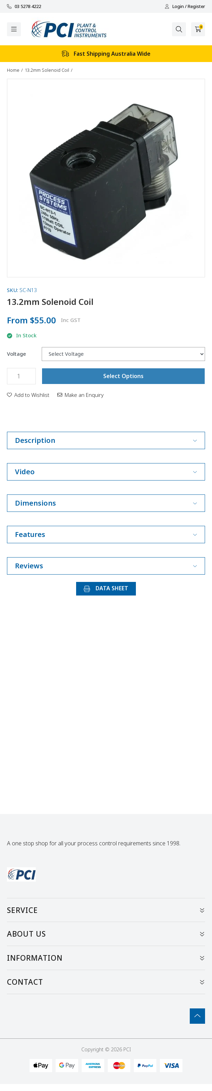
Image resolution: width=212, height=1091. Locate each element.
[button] (28, 394)
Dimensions (106, 503)
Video (106, 471)
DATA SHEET (106, 588)
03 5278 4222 (24, 6)
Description (106, 440)
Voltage (16, 353)
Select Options (123, 376)
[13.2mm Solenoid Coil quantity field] (21, 376)
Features (106, 534)
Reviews (106, 565)
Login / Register (185, 6)
